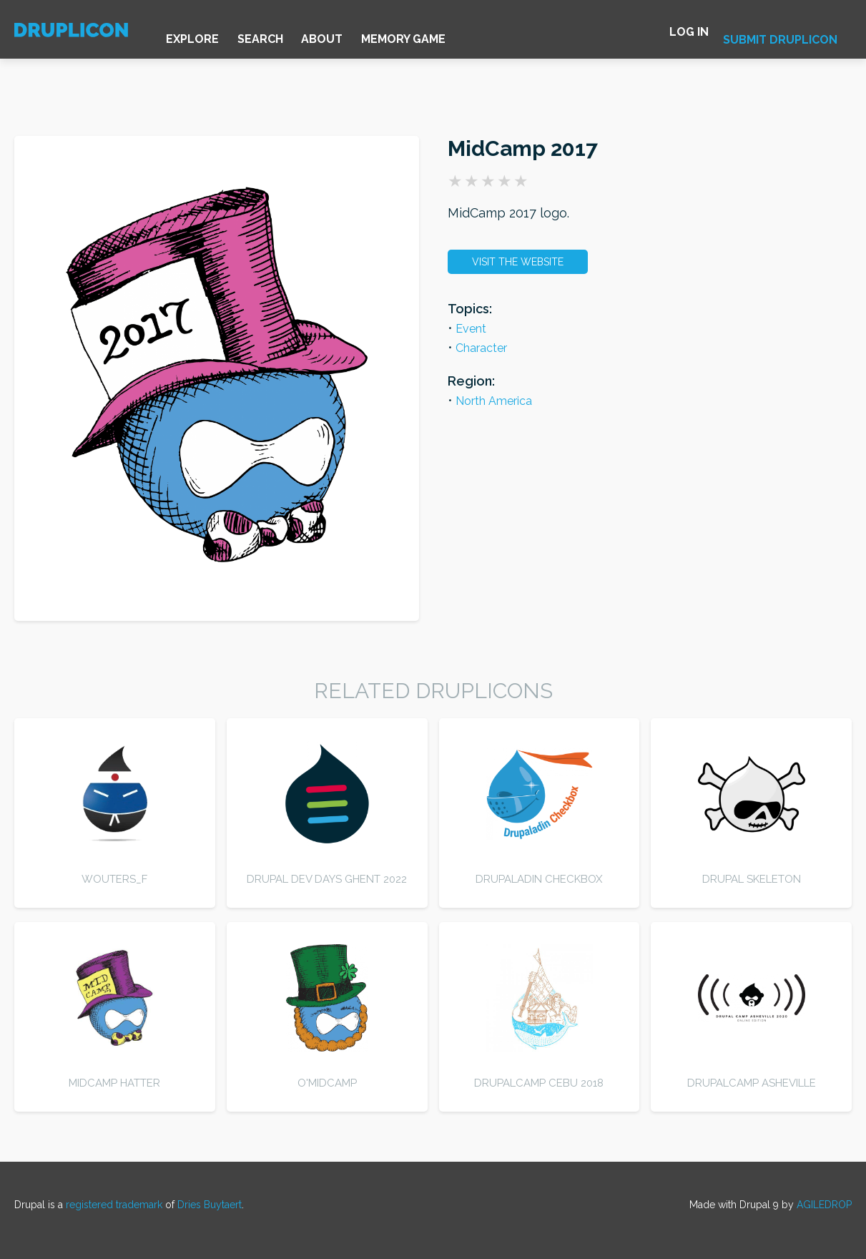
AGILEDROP (824, 1204)
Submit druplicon (780, 37)
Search (283, 35)
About (355, 35)
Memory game (447, 35)
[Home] (75, 38)
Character (481, 348)
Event (471, 328)
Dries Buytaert (209, 1204)
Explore (205, 35)
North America (494, 401)
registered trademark (114, 1204)
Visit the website (518, 262)
